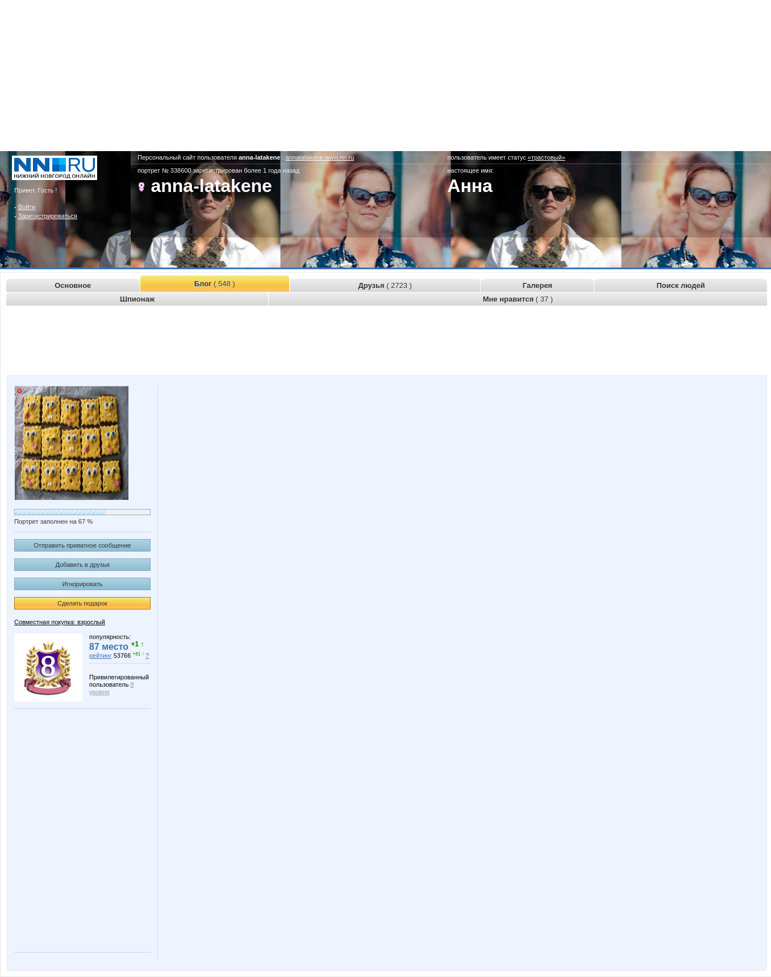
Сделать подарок (82, 603)
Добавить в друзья (82, 564)
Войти (27, 206)
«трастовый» (546, 157)
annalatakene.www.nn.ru (320, 157)
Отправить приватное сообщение (82, 545)
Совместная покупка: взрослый (59, 622)
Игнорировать (82, 584)
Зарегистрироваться (47, 215)
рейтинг (100, 655)
